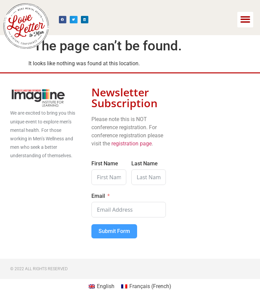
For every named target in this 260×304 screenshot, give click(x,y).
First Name (104, 163)
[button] (245, 20)
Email (98, 196)
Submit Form (114, 231)
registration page (131, 143)
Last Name (144, 163)
